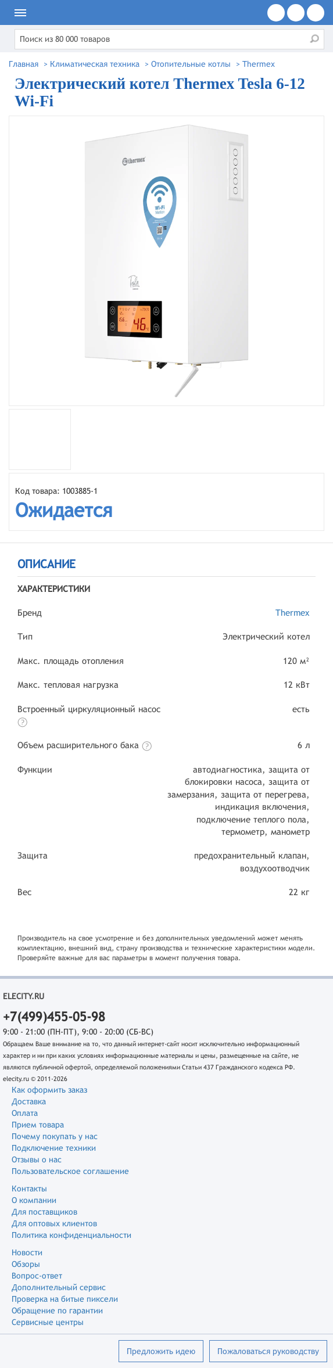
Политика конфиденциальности (71, 1235)
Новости (27, 1252)
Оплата (25, 1113)
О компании (34, 1200)
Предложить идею (161, 1351)
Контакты (29, 1188)
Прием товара (38, 1124)
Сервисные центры (48, 1322)
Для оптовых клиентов (54, 1223)
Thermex (292, 612)
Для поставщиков (44, 1211)
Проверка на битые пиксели (65, 1299)
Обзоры (26, 1264)
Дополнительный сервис (59, 1287)
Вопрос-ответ (37, 1275)
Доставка (29, 1101)
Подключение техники (54, 1147)
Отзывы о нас (37, 1159)
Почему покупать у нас (55, 1136)
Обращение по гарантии (57, 1310)
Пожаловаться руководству (268, 1351)
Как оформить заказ (49, 1089)
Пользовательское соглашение (70, 1171)
